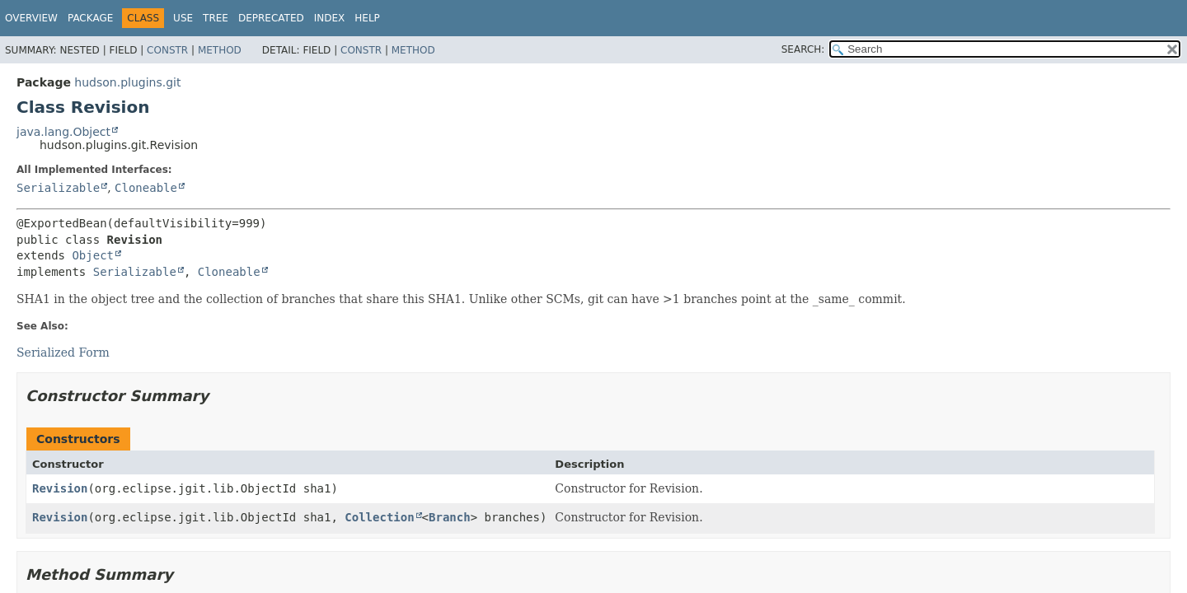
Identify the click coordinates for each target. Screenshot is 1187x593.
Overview (31, 18)
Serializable (58, 187)
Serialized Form (63, 352)
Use (183, 18)
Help (367, 18)
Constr (167, 50)
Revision (59, 488)
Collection (379, 517)
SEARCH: (803, 49)
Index (329, 18)
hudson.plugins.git (127, 82)
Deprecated (271, 18)
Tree (215, 18)
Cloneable (146, 187)
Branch (450, 517)
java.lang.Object (63, 131)
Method (220, 50)
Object (93, 255)
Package (90, 18)
